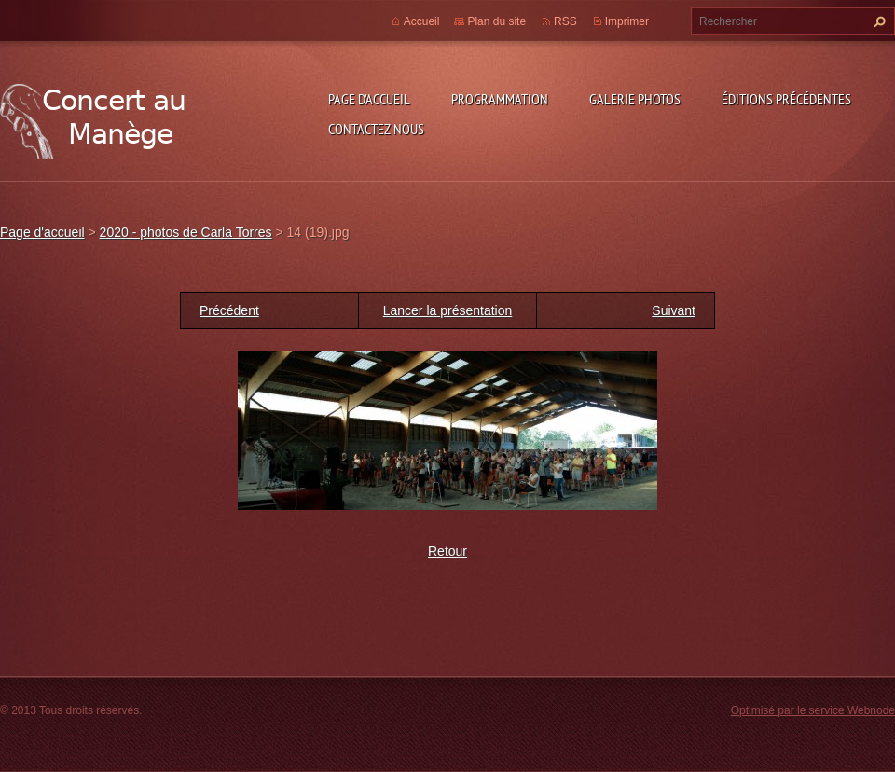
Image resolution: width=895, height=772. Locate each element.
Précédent (229, 310)
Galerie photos (635, 99)
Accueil (422, 21)
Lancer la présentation (448, 310)
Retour (447, 551)
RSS (565, 21)
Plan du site (496, 21)
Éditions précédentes (786, 99)
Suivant (673, 310)
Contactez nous (376, 128)
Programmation (499, 99)
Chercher (877, 21)
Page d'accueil (369, 99)
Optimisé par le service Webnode (813, 710)
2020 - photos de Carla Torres (186, 232)
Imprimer (627, 21)
